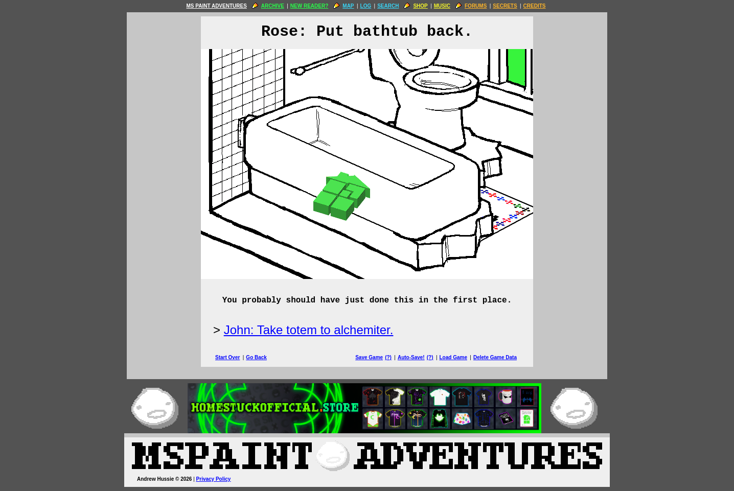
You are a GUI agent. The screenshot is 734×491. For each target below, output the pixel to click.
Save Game (369, 357)
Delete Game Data (495, 357)
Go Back (256, 357)
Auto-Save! (411, 357)
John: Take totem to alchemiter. (309, 330)
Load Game (453, 357)
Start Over (227, 357)
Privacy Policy (213, 479)
